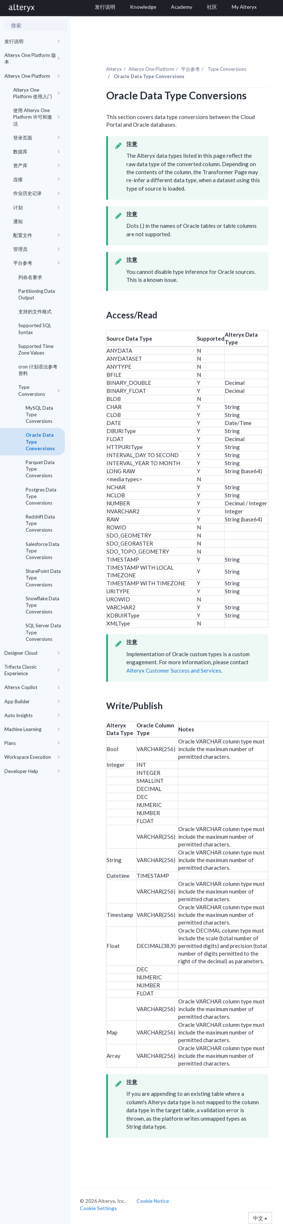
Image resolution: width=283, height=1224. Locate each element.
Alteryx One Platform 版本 (31, 58)
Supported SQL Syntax (34, 328)
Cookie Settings (98, 1208)
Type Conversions (38, 390)
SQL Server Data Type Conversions (43, 632)
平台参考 (36, 263)
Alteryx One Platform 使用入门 (36, 93)
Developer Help (31, 771)
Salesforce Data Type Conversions (42, 550)
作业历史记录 (36, 193)
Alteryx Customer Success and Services (173, 670)
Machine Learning (31, 729)
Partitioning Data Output (36, 294)
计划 (36, 207)
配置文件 (36, 235)
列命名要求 (30, 277)
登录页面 (36, 138)
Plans (31, 743)
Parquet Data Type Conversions (40, 468)
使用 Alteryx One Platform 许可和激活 (36, 116)
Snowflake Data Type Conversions (42, 605)
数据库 (36, 151)
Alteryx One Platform (31, 76)
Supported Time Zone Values (35, 349)
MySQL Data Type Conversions (39, 414)
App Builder (31, 701)
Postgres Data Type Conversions (41, 496)
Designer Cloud (31, 653)
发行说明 (31, 41)
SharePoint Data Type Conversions (43, 577)
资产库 (36, 165)
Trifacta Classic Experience (31, 670)
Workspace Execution (31, 757)
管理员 (36, 249)
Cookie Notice (153, 1201)
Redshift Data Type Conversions (40, 523)
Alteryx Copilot (31, 687)
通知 (18, 221)
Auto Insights (31, 715)
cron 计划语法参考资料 (37, 370)
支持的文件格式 (35, 311)
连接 (36, 179)
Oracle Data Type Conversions (40, 441)
